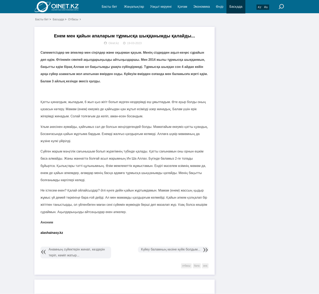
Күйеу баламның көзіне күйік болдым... (170, 249)
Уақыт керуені (161, 6)
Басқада (236, 6)
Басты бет (109, 6)
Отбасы (73, 19)
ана (205, 266)
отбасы (186, 266)
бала (197, 266)
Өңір (219, 6)
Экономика (201, 6)
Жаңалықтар (134, 6)
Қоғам (182, 6)
